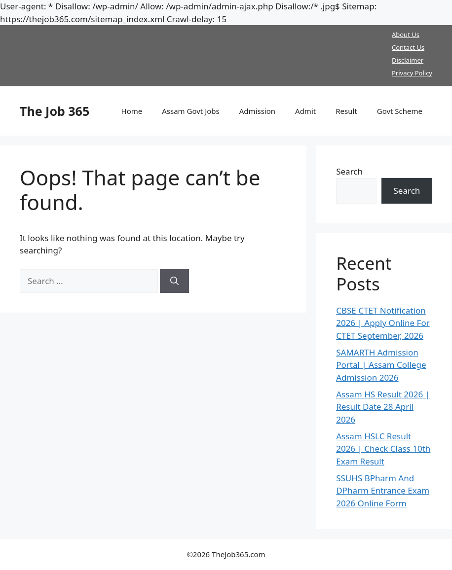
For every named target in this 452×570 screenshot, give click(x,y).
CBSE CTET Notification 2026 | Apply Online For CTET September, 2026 (383, 323)
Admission (257, 111)
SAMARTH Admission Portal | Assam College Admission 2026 (381, 365)
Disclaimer (407, 60)
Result (346, 111)
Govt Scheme (399, 111)
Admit (305, 111)
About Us (405, 34)
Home (132, 111)
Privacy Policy (412, 73)
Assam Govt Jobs (191, 111)
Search (349, 171)
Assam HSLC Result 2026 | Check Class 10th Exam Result (383, 448)
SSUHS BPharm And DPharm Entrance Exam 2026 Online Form (382, 490)
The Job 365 (54, 111)
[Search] (174, 281)
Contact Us (408, 47)
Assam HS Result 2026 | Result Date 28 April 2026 (383, 407)
